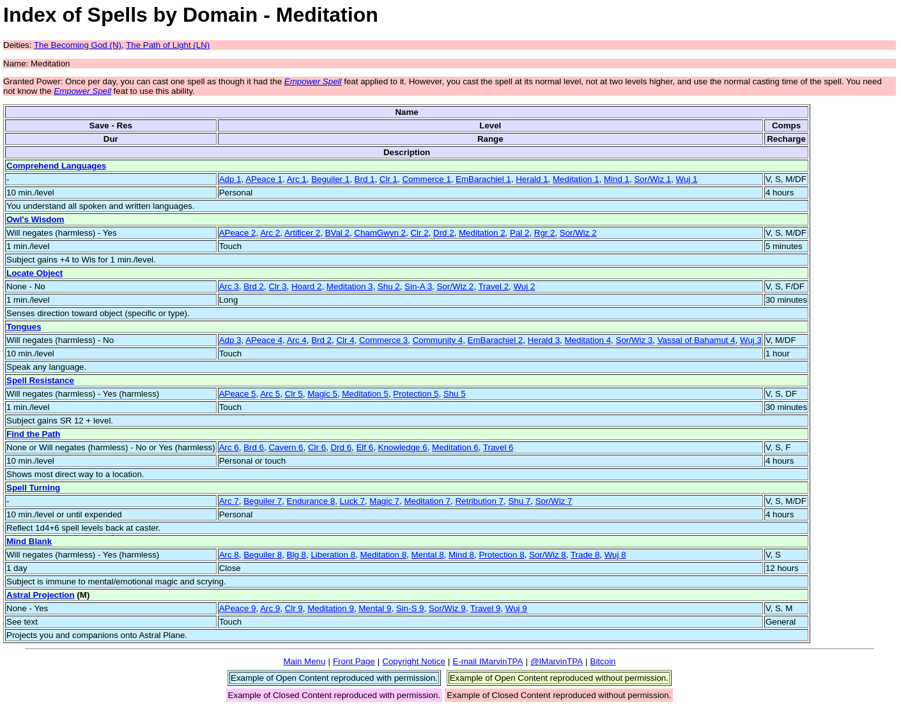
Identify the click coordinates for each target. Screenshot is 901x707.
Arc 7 (229, 501)
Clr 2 (419, 233)
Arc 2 (270, 233)
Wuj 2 (524, 286)
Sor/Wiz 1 (652, 179)
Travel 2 (493, 286)
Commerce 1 (426, 179)
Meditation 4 (587, 340)
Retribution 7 (479, 501)
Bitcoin (603, 661)
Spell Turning (33, 487)
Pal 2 (519, 233)
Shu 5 (454, 394)
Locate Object (34, 273)
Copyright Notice (413, 661)
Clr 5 (294, 394)
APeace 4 (263, 340)
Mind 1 (616, 179)
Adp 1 (230, 179)
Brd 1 (365, 179)
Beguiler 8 (262, 554)
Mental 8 (427, 554)
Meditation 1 (576, 179)
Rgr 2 (544, 233)
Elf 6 (364, 447)
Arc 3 (229, 286)
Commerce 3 (383, 340)
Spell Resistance (40, 380)
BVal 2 (337, 233)
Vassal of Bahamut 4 (696, 340)
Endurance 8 (311, 501)
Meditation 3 (350, 286)
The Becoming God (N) (77, 45)
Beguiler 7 (262, 501)
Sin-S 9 (410, 608)
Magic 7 (384, 501)
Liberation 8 (333, 554)
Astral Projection (40, 595)
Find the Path (33, 434)
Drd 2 (443, 233)
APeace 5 (237, 394)
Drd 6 (340, 447)
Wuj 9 (516, 608)
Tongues (24, 326)
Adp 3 (230, 340)
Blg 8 (296, 554)
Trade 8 (585, 554)
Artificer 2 (302, 233)
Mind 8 (461, 554)
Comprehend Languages (56, 166)
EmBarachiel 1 (483, 179)
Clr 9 (294, 608)
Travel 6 (498, 447)
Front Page (354, 661)
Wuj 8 (615, 554)
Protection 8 (501, 554)
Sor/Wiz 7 (554, 501)
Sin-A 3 (418, 286)
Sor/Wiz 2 (578, 233)
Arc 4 (297, 340)
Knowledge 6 (402, 447)
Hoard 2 (306, 286)
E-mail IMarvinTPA (487, 661)
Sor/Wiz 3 (634, 340)
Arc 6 (229, 447)
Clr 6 (317, 447)
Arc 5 (270, 394)
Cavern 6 (285, 447)
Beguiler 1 (330, 179)
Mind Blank (29, 541)
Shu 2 (389, 286)
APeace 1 (263, 179)
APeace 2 (237, 233)
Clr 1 (388, 179)
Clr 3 (277, 286)
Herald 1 (532, 179)
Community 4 (438, 340)
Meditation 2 (482, 233)
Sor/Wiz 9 (447, 608)
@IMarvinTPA (556, 661)
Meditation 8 (383, 554)
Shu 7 (519, 501)
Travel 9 (485, 608)
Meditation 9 (330, 608)
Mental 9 (374, 608)
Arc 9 (270, 608)
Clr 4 (345, 340)
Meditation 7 (427, 501)
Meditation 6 (455, 447)
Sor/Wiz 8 (547, 554)
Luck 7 (352, 501)
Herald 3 (544, 340)
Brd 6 (253, 447)
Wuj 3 (751, 340)
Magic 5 (322, 394)
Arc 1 (297, 179)
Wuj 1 (687, 179)
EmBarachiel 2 (495, 340)
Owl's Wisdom (35, 219)
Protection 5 (415, 394)
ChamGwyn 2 (380, 233)
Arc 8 (229, 554)
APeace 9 (237, 608)
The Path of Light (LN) (168, 45)
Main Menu (304, 661)
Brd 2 (253, 286)
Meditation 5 (365, 394)
